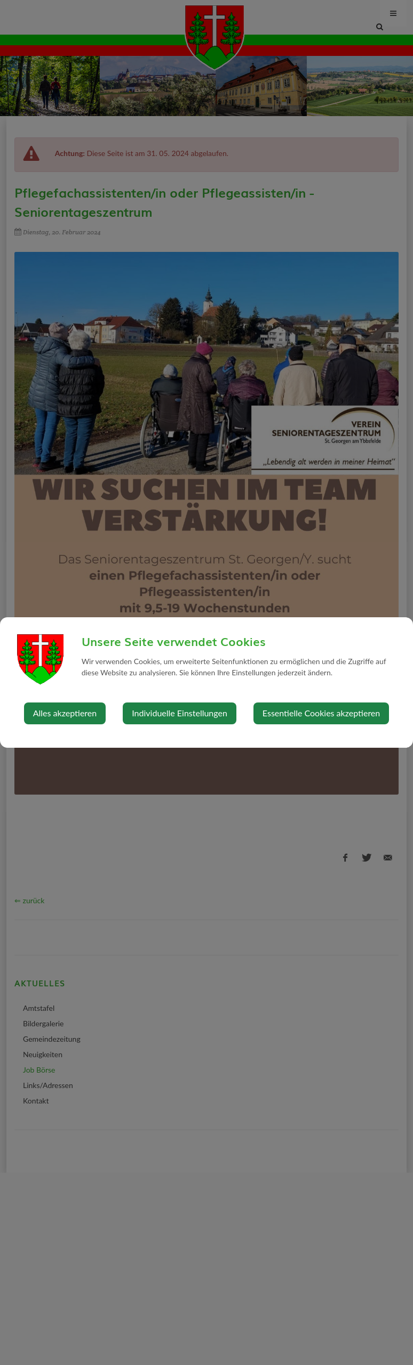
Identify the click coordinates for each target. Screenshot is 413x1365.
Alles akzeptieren (65, 713)
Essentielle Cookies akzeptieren (321, 713)
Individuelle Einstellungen (179, 713)
